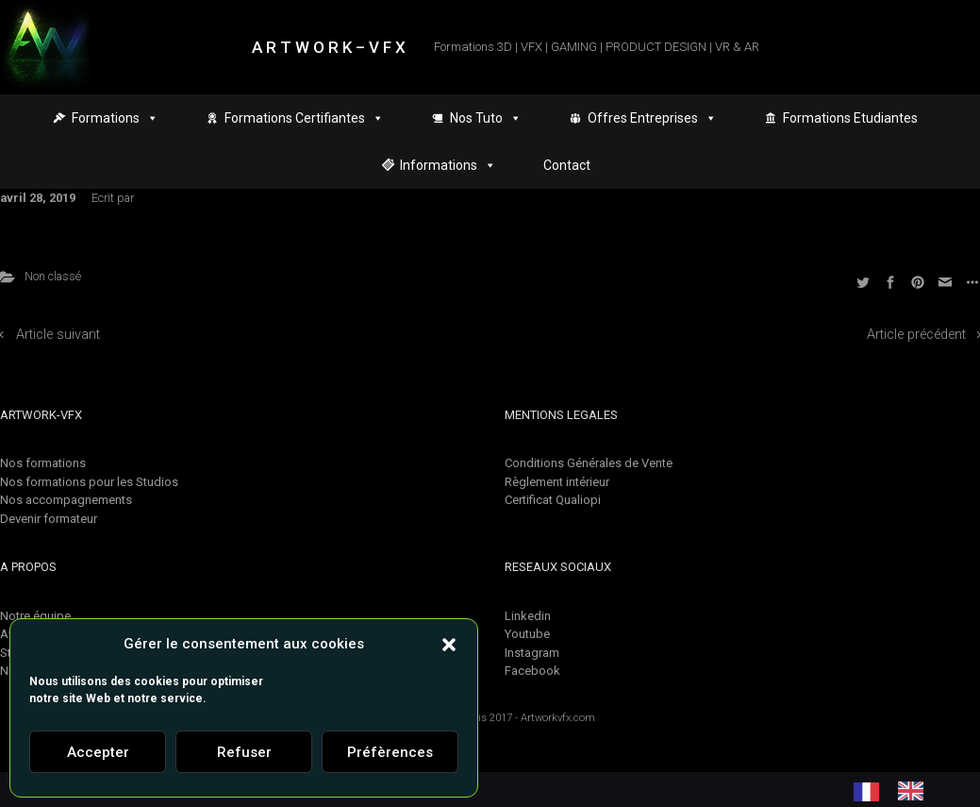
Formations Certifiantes (304, 118)
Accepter (98, 752)
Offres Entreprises (652, 118)
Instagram (532, 653)
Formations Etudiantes (850, 118)
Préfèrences (390, 752)
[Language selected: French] (898, 791)
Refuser (244, 752)
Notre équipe (35, 616)
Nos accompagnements (66, 500)
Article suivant (58, 335)
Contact (566, 165)
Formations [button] (115, 118)
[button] (449, 643)
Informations (448, 165)
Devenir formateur (48, 519)
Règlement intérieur (557, 482)
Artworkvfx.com (558, 718)
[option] (915, 791)
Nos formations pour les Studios (89, 482)
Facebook (532, 671)
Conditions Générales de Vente (589, 463)
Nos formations (43, 463)
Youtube (527, 634)
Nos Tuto (486, 118)
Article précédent (916, 335)
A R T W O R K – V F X (329, 47)
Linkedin (528, 616)
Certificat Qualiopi (553, 500)
